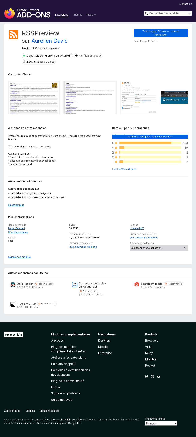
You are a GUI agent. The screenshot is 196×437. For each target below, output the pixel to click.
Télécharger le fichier (146, 41)
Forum (55, 387)
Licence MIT (137, 228)
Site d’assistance (18, 231)
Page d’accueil (16, 228)
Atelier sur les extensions (68, 357)
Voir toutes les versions (144, 237)
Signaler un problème (65, 393)
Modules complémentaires (70, 334)
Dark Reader (25, 283)
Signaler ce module (19, 256)
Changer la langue (155, 418)
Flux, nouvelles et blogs (83, 246)
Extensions (61, 14)
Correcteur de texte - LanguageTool (92, 285)
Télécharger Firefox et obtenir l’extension (160, 33)
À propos (57, 340)
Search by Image (151, 283)
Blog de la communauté (67, 381)
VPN (148, 347)
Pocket (150, 365)
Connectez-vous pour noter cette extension (150, 136)
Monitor (150, 359)
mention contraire (20, 419)
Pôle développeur (63, 364)
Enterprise (105, 353)
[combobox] (168, 13)
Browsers (151, 340)
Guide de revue (61, 399)
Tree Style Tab (26, 303)
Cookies (30, 410)
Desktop (104, 340)
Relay (149, 353)
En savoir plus (16, 204)
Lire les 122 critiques (124, 169)
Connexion (186, 3)
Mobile (103, 347)
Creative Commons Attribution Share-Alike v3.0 (113, 419)
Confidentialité (12, 410)
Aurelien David (49, 40)
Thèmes (77, 14)
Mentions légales (49, 410)
